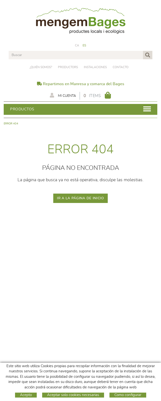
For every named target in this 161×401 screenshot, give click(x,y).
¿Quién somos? (41, 67)
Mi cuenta (63, 95)
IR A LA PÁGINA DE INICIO (80, 198)
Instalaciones (95, 67)
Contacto (120, 67)
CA (77, 45)
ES (84, 45)
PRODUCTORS (68, 67)
